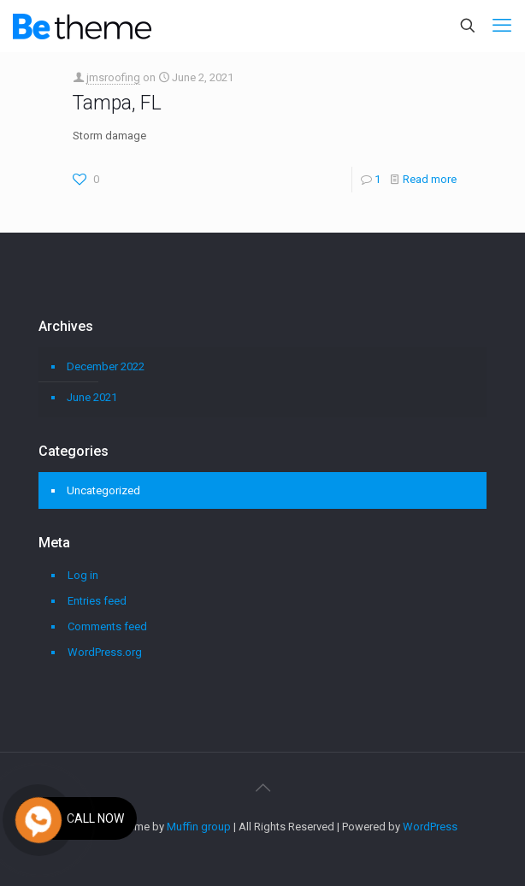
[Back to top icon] (262, 788)
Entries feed (97, 600)
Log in (83, 575)
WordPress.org (105, 652)
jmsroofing (113, 77)
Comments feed (107, 626)
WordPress (430, 826)
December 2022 (106, 366)
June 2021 (92, 397)
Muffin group (199, 826)
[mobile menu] (501, 25)
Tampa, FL (117, 103)
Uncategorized (103, 490)
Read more (430, 179)
